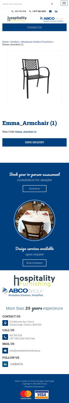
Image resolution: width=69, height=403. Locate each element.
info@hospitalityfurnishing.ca (50, 11)
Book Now (34, 188)
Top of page (49, 381)
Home (5, 41)
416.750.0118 (20, 11)
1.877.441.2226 (39, 11)
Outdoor (15, 41)
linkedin (56, 11)
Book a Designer (34, 262)
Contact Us (34, 27)
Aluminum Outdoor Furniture (36, 41)
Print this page (37, 381)
